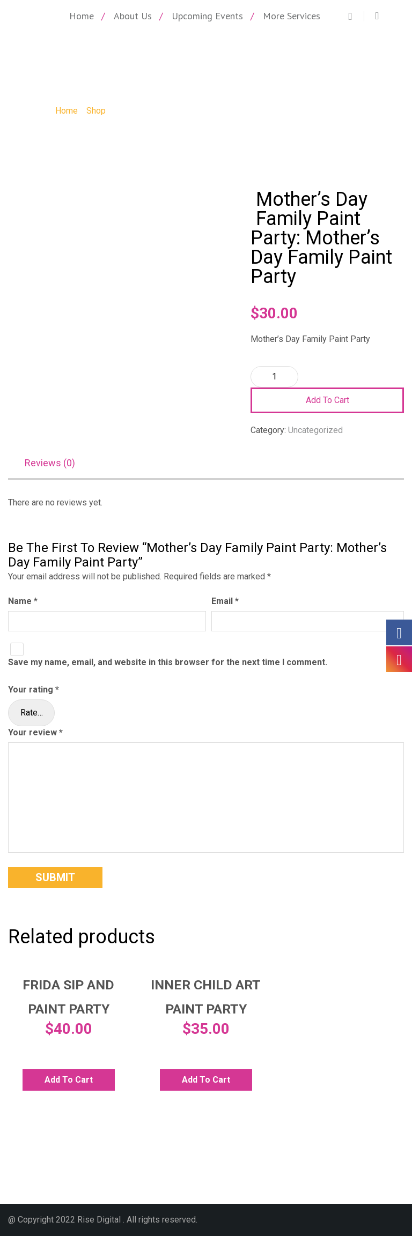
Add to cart (327, 400)
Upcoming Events (207, 16)
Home (81, 16)
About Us (133, 16)
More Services (291, 16)
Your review (35, 733)
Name (23, 602)
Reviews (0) (50, 463)
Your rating (33, 690)
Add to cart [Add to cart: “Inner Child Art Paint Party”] (206, 1081)
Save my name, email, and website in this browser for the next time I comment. (167, 663)
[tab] (55, 464)
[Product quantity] (274, 377)
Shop (96, 111)
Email (225, 602)
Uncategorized (315, 430)
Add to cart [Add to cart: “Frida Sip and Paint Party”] (69, 1081)
